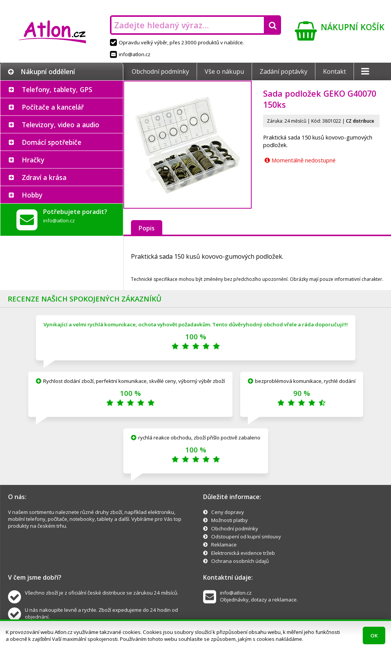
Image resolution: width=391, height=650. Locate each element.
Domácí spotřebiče (51, 142)
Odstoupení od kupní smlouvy (246, 536)
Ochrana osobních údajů (240, 561)
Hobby (32, 194)
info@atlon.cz (130, 54)
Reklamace (224, 544)
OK (374, 635)
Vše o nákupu (224, 71)
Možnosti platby (229, 520)
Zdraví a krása (44, 177)
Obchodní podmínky (160, 71)
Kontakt (334, 71)
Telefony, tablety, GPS (57, 89)
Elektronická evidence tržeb (243, 553)
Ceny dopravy (227, 512)
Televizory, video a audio (60, 124)
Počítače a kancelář (53, 107)
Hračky (33, 159)
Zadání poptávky (283, 71)
